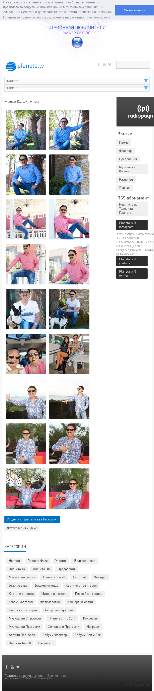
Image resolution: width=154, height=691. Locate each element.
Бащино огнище (46, 585)
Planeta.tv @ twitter (127, 273)
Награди (93, 626)
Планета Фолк (37, 560)
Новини (14, 560)
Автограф (79, 576)
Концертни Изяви (80, 601)
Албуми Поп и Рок (88, 634)
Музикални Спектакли (25, 618)
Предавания (66, 568)
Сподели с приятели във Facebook (31, 519)
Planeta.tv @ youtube (127, 261)
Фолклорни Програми (63, 626)
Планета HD (41, 568)
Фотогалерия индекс (22, 527)
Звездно (100, 576)
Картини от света (21, 593)
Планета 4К (17, 568)
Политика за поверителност (24, 675)
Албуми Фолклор (55, 634)
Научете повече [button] (98, 17)
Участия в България (23, 609)
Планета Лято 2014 (62, 618)
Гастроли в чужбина (59, 609)
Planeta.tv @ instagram (127, 224)
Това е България (21, 601)
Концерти (90, 618)
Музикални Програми (24, 626)
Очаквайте (45, 642)
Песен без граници (88, 593)
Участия (61, 560)
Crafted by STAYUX (137, 685)
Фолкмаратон (50, 601)
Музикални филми (22, 576)
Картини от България (81, 585)
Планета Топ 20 (54, 576)
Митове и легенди (54, 593)
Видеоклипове (84, 560)
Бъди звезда (18, 585)
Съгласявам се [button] (134, 10)
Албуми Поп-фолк (22, 634)
